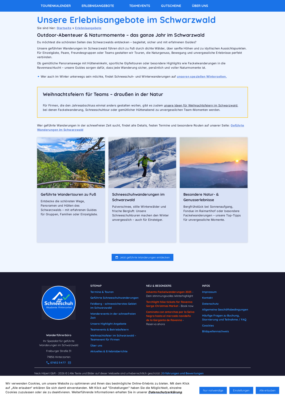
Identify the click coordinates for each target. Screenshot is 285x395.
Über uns (96, 345)
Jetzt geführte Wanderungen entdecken (142, 257)
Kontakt (207, 297)
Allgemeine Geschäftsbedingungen (225, 309)
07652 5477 (56, 362)
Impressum (209, 292)
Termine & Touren (102, 292)
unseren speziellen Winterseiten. (202, 76)
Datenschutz (210, 303)
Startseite (64, 28)
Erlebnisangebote (88, 28)
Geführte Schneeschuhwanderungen (114, 297)
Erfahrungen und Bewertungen (183, 373)
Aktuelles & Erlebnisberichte (109, 351)
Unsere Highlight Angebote (108, 323)
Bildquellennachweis (215, 331)
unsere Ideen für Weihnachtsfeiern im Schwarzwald (200, 105)
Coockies (208, 325)
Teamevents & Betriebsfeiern (109, 329)
